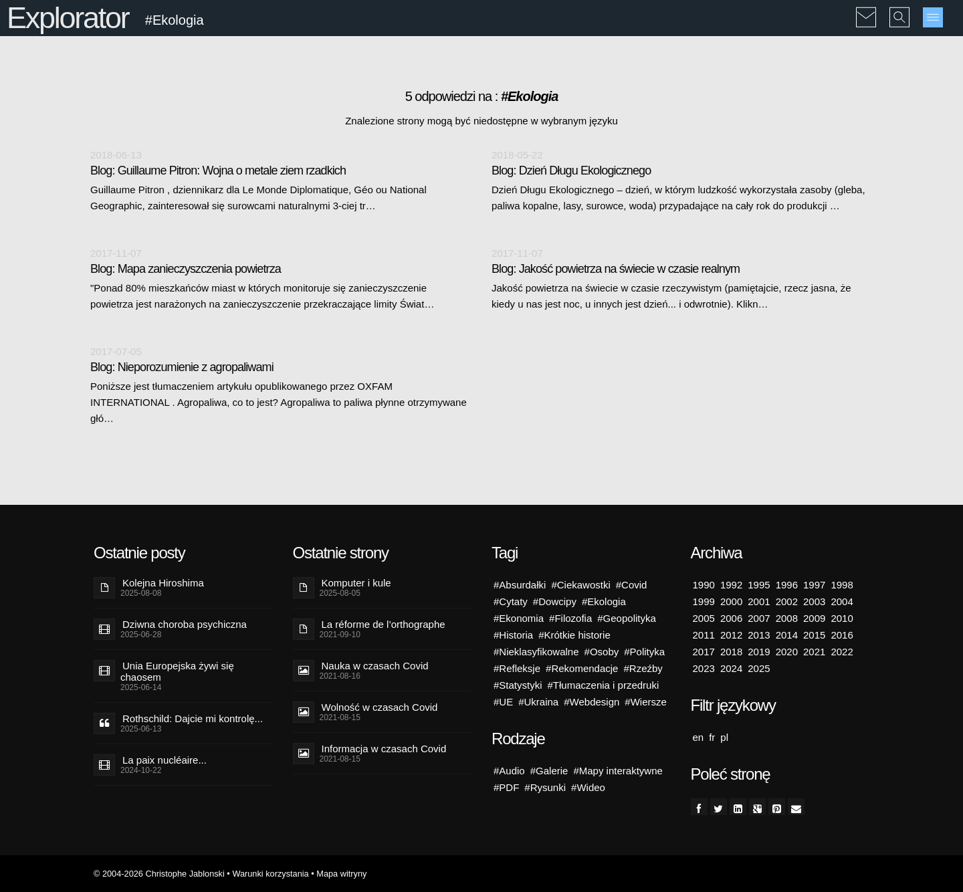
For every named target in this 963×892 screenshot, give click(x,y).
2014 (787, 635)
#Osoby (601, 651)
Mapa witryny (341, 874)
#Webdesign (591, 701)
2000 (731, 601)
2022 (842, 651)
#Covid (631, 584)
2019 (759, 651)
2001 (759, 601)
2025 (759, 668)
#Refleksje (517, 668)
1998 (842, 584)
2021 (814, 651)
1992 (731, 584)
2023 (704, 668)
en (698, 737)
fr (712, 737)
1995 (759, 584)
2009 (814, 618)
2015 (814, 635)
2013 (759, 635)
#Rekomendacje (582, 668)
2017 (704, 651)
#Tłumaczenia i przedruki (603, 685)
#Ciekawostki (580, 584)
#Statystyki (518, 685)
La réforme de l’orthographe (383, 624)
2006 (731, 618)
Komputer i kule (356, 582)
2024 (731, 668)
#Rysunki (545, 787)
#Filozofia (570, 618)
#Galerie (549, 770)
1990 (704, 584)
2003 (814, 601)
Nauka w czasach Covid (375, 665)
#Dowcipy (554, 601)
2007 (759, 618)
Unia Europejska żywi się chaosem (177, 671)
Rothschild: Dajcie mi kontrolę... (192, 718)
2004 (842, 601)
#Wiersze (646, 701)
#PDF (506, 787)
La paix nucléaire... (164, 760)
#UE (503, 701)
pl (724, 737)
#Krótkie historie (574, 635)
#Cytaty (511, 601)
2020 (787, 651)
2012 (731, 635)
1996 (787, 584)
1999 (704, 601)
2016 (842, 635)
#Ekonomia (519, 618)
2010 (842, 618)
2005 (704, 618)
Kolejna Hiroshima (163, 582)
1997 (814, 584)
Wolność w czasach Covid (380, 707)
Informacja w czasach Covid (384, 748)
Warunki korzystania (270, 874)
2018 (731, 651)
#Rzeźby (642, 668)
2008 (787, 618)
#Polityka (644, 651)
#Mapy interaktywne (617, 770)
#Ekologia (604, 601)
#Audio (509, 770)
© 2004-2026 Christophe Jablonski (159, 874)
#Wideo (588, 787)
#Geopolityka (626, 618)
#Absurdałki (520, 584)
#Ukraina (538, 701)
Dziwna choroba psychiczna (184, 624)
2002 (787, 601)
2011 (704, 635)
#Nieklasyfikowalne (536, 651)
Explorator (68, 18)
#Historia (513, 635)
